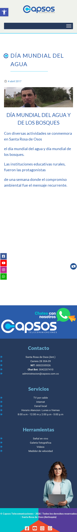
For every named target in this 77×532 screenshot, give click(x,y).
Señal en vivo (40, 438)
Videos (40, 446)
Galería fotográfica (40, 442)
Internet (40, 401)
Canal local (40, 406)
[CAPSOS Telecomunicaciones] (38, 9)
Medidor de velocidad (40, 451)
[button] (4, 12)
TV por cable (40, 397)
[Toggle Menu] (68, 26)
